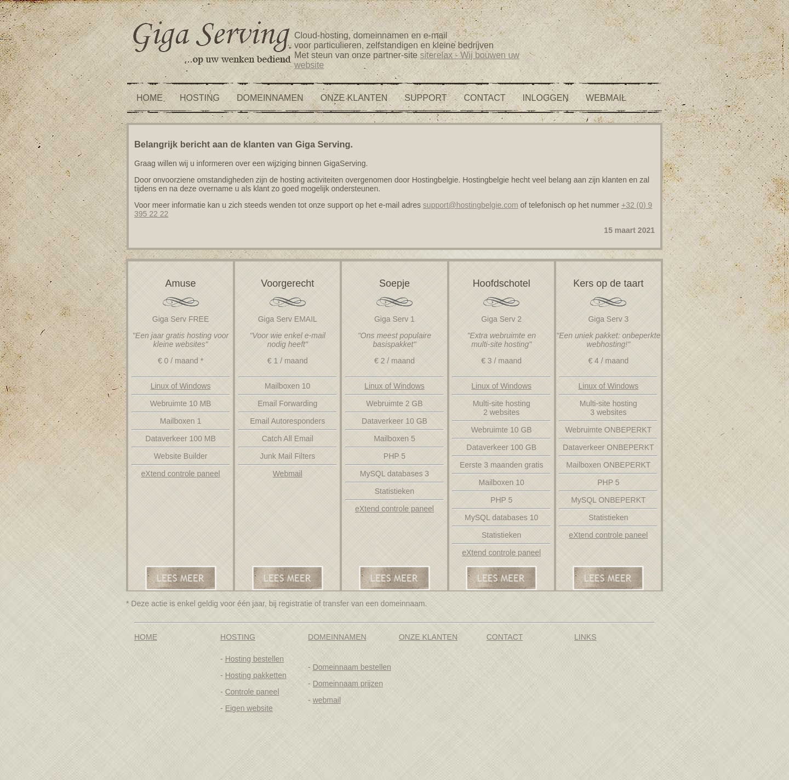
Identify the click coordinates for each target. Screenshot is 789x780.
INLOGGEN (546, 98)
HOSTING (200, 98)
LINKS (585, 637)
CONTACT (484, 98)
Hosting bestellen (254, 658)
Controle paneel (252, 691)
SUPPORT (425, 98)
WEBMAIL (606, 98)
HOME (149, 98)
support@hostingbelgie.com (470, 205)
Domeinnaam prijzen (348, 683)
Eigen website (249, 708)
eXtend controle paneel (180, 473)
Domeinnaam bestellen (352, 667)
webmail (327, 700)
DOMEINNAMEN (270, 98)
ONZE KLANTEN (354, 98)
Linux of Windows (181, 386)
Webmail (287, 473)
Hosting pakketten (256, 675)
